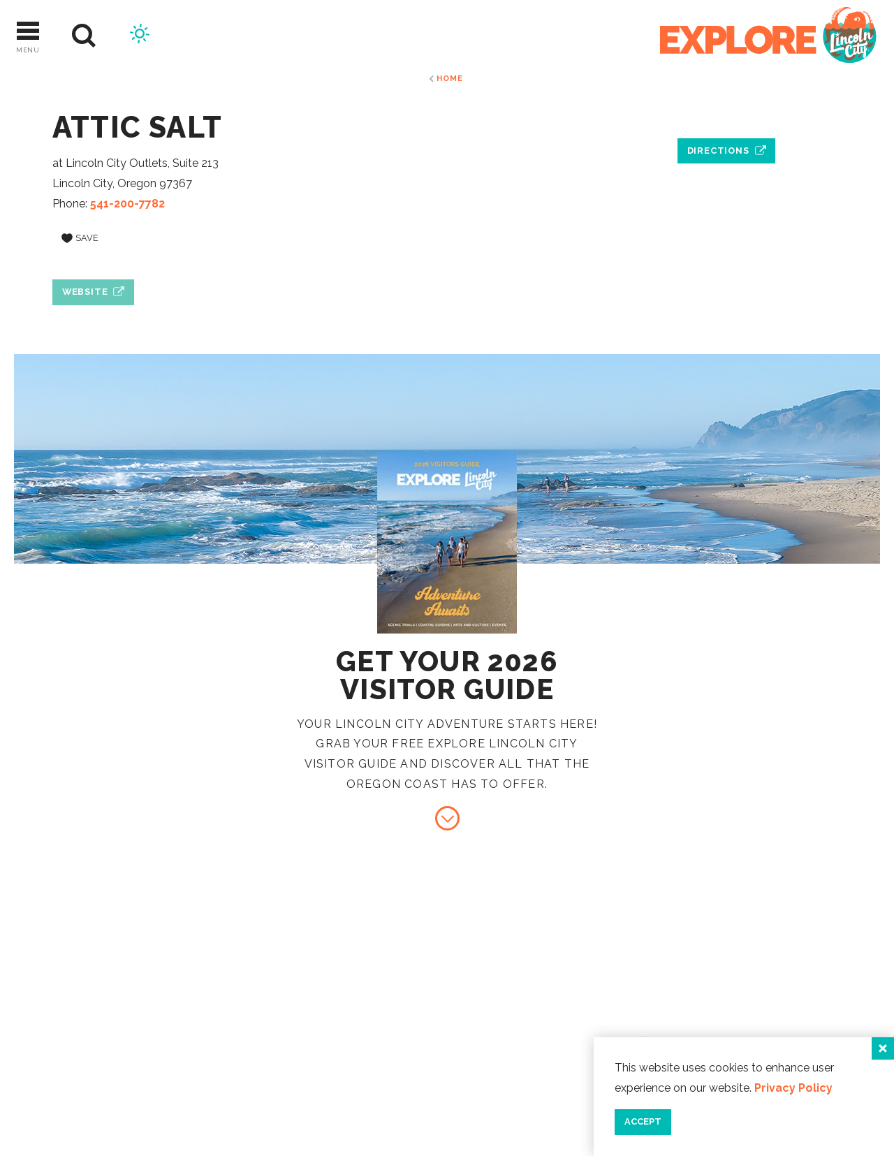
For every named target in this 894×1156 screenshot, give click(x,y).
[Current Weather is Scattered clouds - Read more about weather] (139, 35)
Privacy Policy (793, 1088)
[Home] (768, 36)
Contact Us (752, 988)
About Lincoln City (781, 965)
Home (449, 78)
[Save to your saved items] (80, 238)
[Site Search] (84, 36)
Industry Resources (784, 1011)
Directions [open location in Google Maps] (718, 150)
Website (85, 291)
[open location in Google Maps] (726, 118)
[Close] (883, 1048)
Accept (642, 1121)
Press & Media (759, 1034)
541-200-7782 (127, 203)
